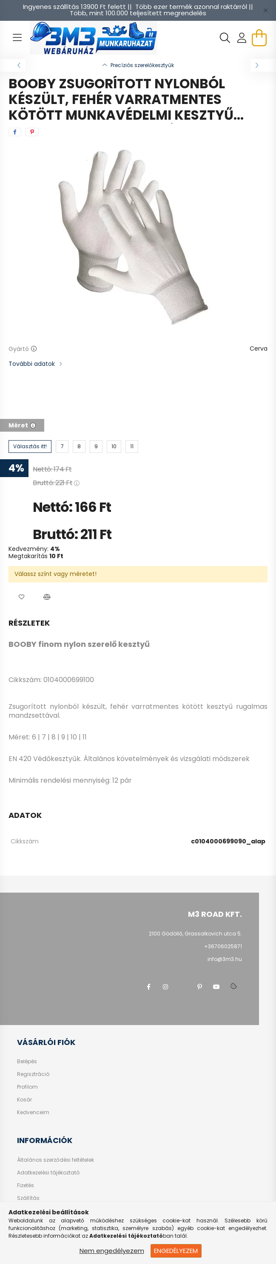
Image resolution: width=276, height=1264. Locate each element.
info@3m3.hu (225, 959)
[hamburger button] (17, 37)
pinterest (199, 986)
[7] (62, 446)
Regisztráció (33, 1074)
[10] (114, 446)
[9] (96, 446)
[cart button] (258, 37)
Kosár (24, 1100)
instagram (165, 986)
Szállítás (28, 1198)
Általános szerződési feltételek (55, 1160)
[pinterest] (32, 132)
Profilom (27, 1087)
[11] (131, 446)
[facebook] (15, 132)
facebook (148, 986)
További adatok (32, 364)
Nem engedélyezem (112, 1250)
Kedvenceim (33, 1112)
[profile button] (241, 37)
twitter (182, 986)
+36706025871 (223, 946)
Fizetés (25, 1185)
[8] (79, 446)
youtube (216, 986)
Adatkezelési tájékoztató (48, 1173)
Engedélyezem (176, 1250)
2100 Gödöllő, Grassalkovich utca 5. (195, 933)
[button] (21, 597)
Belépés (27, 1062)
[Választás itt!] (30, 446)
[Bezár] (265, 10)
